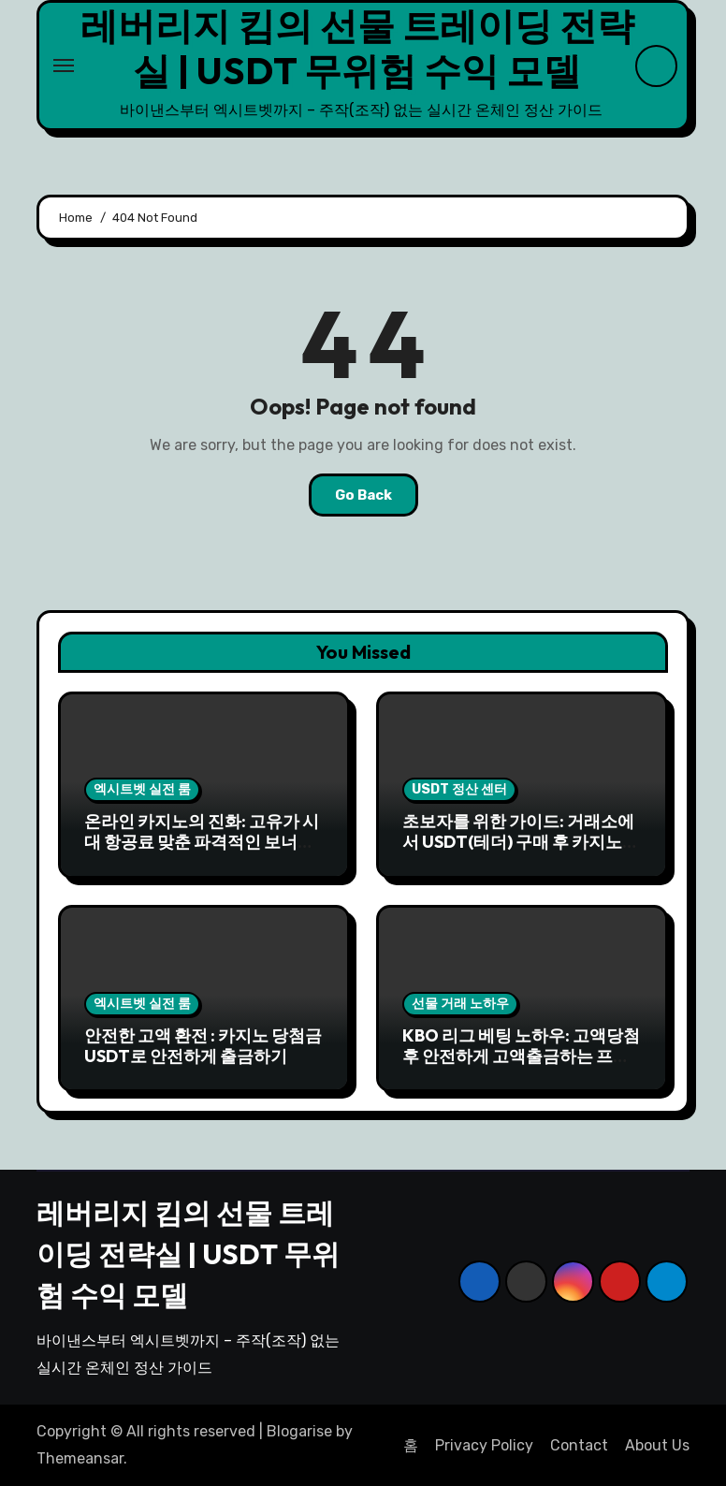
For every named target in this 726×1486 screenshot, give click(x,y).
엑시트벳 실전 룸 (142, 789)
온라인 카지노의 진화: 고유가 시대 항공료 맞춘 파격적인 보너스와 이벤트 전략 (201, 841)
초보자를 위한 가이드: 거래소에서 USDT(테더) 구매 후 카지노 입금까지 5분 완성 (518, 841)
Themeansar (79, 1458)
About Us (657, 1445)
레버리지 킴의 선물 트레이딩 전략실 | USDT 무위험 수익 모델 (357, 48)
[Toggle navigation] (64, 65)
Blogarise (299, 1431)
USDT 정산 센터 (459, 789)
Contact (579, 1445)
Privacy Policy (484, 1445)
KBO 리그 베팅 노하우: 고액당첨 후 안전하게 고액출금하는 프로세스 (521, 1055)
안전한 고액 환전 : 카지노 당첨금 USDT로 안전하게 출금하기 (203, 1046)
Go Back (363, 495)
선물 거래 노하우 (460, 1004)
